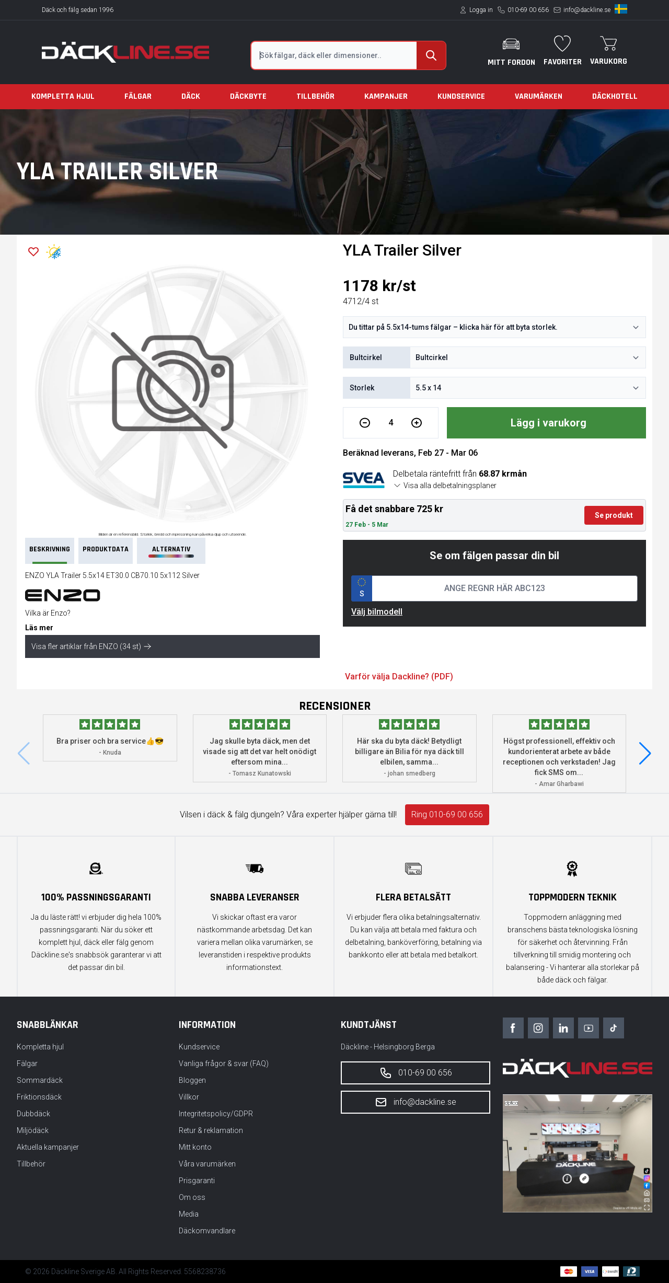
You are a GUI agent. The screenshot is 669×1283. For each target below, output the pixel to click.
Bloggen (192, 1080)
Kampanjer (386, 96)
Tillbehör (315, 96)
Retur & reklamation (211, 1130)
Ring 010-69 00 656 (447, 814)
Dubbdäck (33, 1113)
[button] (645, 753)
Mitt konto (195, 1147)
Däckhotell (615, 96)
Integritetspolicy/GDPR (216, 1113)
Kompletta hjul (63, 96)
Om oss (192, 1197)
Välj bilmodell (376, 612)
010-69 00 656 (528, 10)
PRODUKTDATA (106, 549)
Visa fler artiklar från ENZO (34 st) (91, 646)
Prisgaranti (197, 1180)
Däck (190, 96)
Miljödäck (33, 1130)
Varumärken (538, 96)
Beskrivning (49, 554)
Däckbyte (248, 96)
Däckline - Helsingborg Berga (388, 1047)
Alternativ (170, 551)
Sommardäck (40, 1080)
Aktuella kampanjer (48, 1147)
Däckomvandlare (207, 1231)
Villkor (189, 1097)
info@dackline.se (586, 10)
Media (189, 1214)
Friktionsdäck (39, 1097)
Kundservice (461, 96)
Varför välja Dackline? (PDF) (399, 676)
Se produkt (614, 515)
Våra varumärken (207, 1164)
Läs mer (39, 627)
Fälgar (138, 96)
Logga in (481, 10)
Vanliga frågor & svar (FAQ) (224, 1063)
